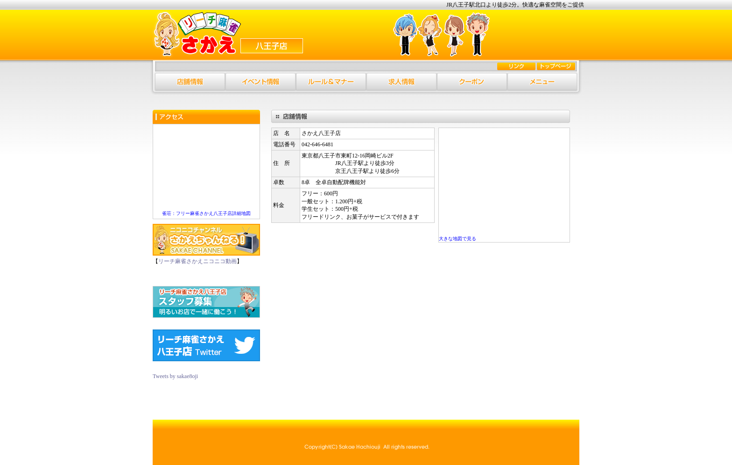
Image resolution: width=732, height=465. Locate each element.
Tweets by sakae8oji (175, 376)
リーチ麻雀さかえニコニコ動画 (197, 261)
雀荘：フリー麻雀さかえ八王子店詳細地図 (206, 213)
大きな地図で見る (457, 238)
